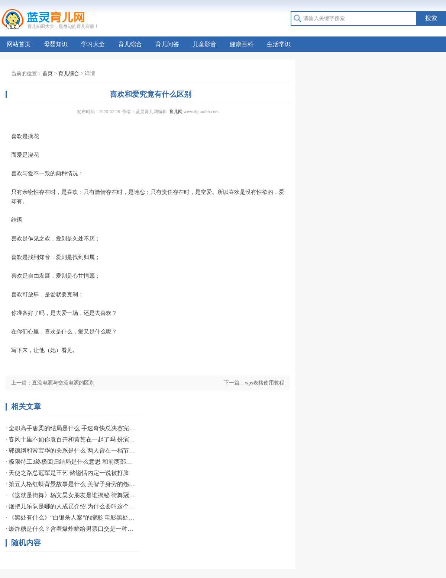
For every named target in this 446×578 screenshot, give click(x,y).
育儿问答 (167, 44)
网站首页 (18, 44)
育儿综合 (130, 44)
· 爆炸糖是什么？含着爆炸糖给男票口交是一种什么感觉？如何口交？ (71, 529)
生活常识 (279, 44)
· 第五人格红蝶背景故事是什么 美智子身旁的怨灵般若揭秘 (71, 484)
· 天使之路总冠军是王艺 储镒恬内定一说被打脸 (67, 473)
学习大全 (93, 44)
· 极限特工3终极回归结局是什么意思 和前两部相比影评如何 (71, 462)
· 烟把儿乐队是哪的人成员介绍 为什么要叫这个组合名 (71, 506)
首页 (47, 73)
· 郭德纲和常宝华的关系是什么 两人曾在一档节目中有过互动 (71, 450)
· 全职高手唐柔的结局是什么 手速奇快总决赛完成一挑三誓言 (71, 428)
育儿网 (175, 111)
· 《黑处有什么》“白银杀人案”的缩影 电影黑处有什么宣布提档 (71, 517)
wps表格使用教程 (264, 383)
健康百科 (241, 44)
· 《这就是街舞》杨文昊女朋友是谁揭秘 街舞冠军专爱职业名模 (71, 495)
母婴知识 (56, 44)
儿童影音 (204, 44)
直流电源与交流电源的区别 (63, 383)
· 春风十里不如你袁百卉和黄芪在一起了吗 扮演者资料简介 (71, 439)
